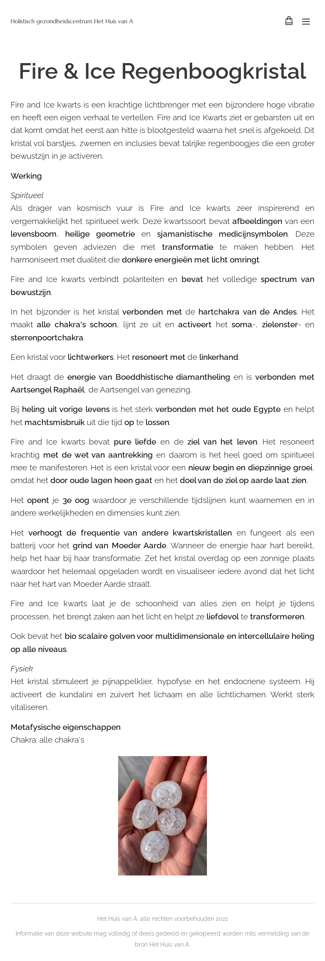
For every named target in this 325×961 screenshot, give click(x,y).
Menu (306, 21)
